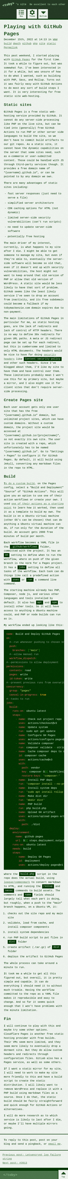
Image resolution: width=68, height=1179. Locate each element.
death (17, 43)
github (26, 43)
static (51, 43)
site (42, 43)
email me (54, 1144)
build (7, 43)
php (35, 43)
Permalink (11, 47)
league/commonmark (17, 882)
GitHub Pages (20, 59)
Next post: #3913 (15, 1163)
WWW (55, 39)
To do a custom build (19, 483)
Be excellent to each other (48, 4)
